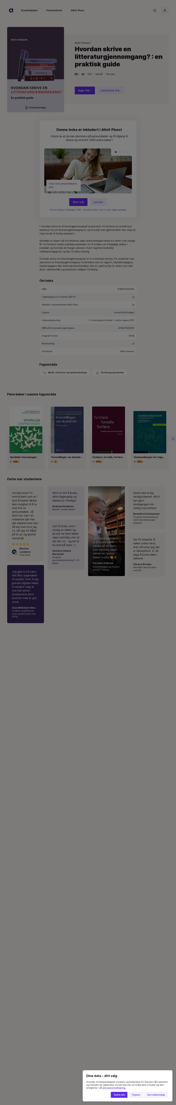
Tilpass (136, 1094)
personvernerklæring (114, 1088)
